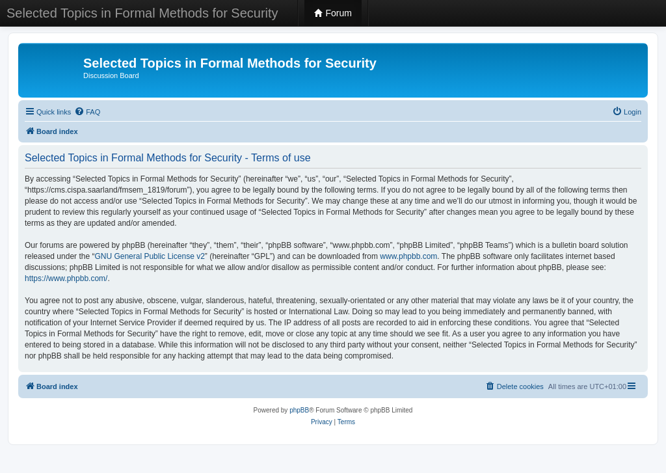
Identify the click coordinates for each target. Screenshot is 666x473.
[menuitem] (87, 112)
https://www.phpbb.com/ (66, 278)
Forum (333, 13)
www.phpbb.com (408, 256)
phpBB (299, 410)
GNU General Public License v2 (149, 256)
